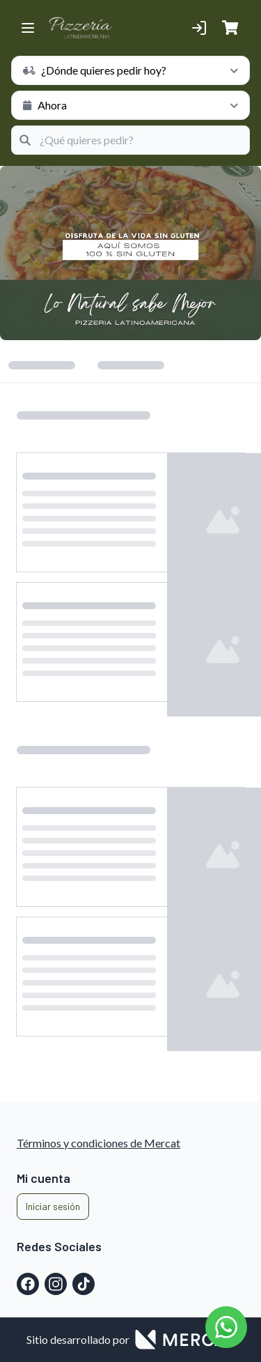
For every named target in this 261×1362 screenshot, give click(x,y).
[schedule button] (130, 70)
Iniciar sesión (53, 1206)
